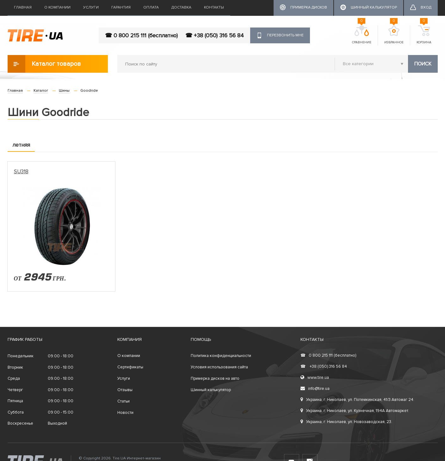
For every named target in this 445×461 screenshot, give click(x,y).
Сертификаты (130, 367)
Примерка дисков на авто (215, 378)
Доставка (181, 7)
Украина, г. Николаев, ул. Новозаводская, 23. (346, 421)
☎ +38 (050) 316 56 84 (214, 35)
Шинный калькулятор (211, 389)
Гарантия (121, 7)
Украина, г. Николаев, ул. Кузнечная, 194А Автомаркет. (354, 410)
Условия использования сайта (219, 367)
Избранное (394, 34)
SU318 (21, 171)
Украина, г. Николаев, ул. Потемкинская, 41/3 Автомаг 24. (357, 399)
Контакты (214, 7)
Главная (23, 7)
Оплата (151, 7)
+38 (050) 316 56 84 (323, 366)
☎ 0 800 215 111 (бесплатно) (141, 35)
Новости (125, 412)
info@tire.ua (315, 388)
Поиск (422, 64)
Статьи (123, 401)
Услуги (91, 7)
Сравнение (361, 34)
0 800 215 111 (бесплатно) (328, 355)
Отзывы (125, 389)
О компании (57, 7)
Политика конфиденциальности (221, 355)
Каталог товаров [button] (44, 64)
